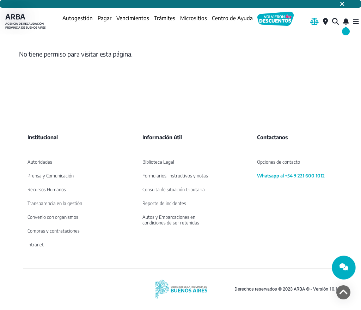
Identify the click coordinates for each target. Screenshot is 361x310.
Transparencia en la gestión (54, 203)
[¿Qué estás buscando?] (335, 21)
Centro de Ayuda (232, 17)
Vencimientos (132, 17)
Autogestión (77, 17)
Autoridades (39, 162)
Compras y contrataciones (53, 231)
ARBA (26, 21)
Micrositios (193, 17)
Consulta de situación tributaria (173, 189)
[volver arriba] (343, 292)
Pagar (105, 17)
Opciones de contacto (278, 162)
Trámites (164, 17)
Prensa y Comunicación (50, 176)
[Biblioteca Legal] (314, 21)
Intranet (35, 244)
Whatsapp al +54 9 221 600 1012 (291, 176)
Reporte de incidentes (164, 203)
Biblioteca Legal (158, 162)
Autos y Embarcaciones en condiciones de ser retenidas (170, 220)
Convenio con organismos (52, 217)
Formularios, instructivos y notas (175, 176)
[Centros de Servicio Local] (325, 21)
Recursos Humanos (46, 189)
